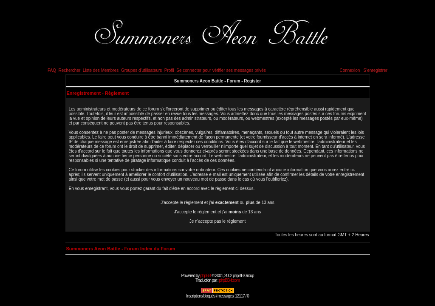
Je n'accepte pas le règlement (217, 221)
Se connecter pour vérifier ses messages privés (221, 70)
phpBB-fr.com (229, 280)
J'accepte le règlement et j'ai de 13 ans (217, 212)
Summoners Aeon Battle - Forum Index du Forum (120, 248)
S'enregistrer (375, 70)
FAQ (52, 70)
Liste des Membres (101, 70)
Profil (169, 70)
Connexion (349, 70)
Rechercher (70, 70)
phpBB (205, 275)
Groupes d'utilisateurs (141, 70)
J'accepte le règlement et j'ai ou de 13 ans (217, 202)
